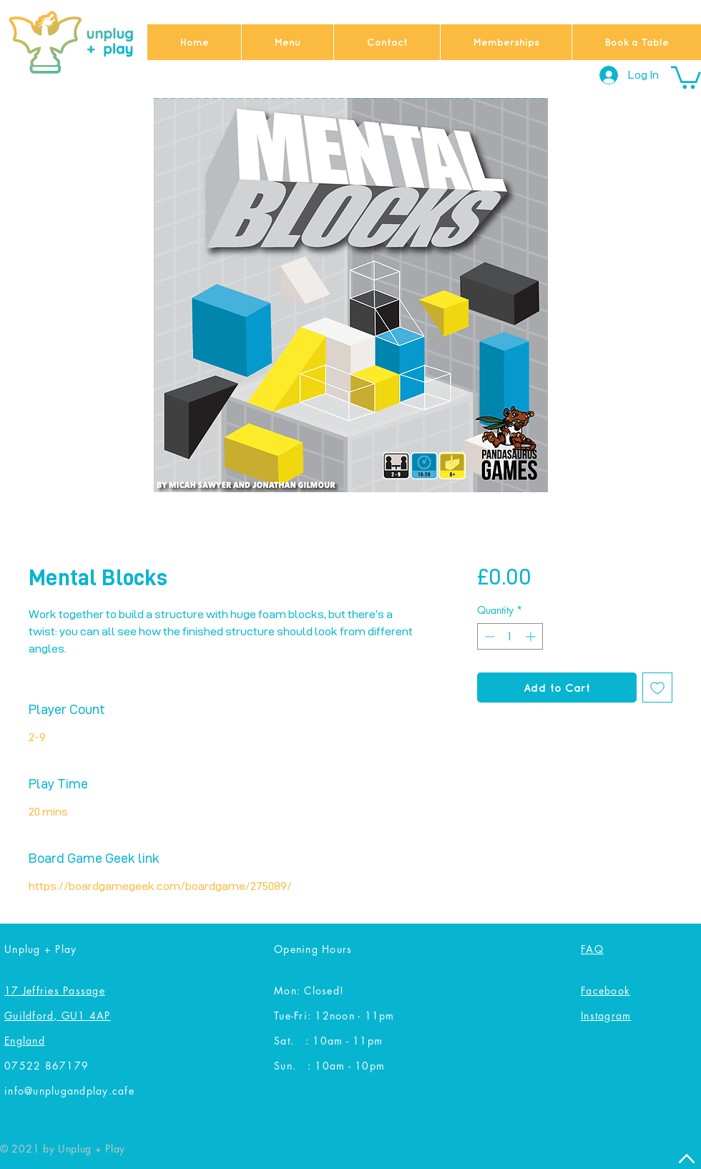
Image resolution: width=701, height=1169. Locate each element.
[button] (686, 76)
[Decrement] (488, 636)
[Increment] (532, 636)
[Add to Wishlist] (657, 687)
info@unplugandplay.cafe (69, 1090)
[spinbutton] (510, 636)
